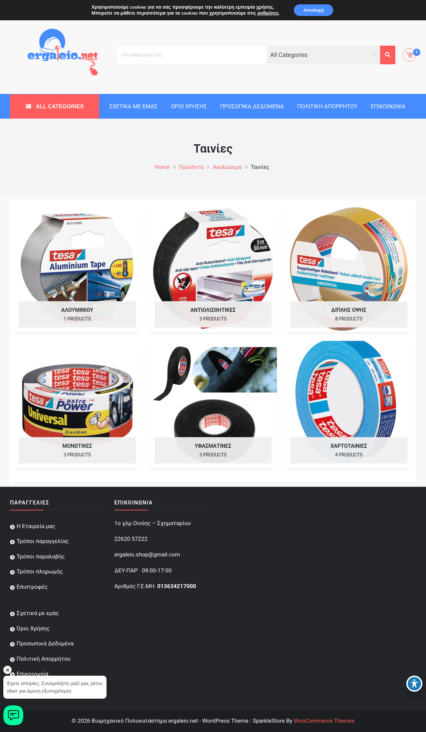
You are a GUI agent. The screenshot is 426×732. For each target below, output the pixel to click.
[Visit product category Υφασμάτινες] (213, 405)
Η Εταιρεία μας (36, 526)
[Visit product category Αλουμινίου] (77, 269)
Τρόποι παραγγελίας (43, 541)
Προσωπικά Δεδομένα (252, 106)
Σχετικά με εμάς (133, 106)
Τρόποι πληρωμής (40, 571)
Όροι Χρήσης (189, 106)
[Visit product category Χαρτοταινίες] (349, 405)
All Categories (59, 106)
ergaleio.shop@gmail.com (147, 554)
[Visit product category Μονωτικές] (77, 405)
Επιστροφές (32, 586)
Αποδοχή (313, 10)
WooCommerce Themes (324, 720)
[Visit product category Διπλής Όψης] (349, 269)
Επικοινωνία (388, 106)
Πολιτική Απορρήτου (327, 106)
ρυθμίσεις (267, 13)
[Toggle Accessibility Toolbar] (414, 684)
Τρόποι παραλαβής (41, 556)
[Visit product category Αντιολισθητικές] (213, 269)
